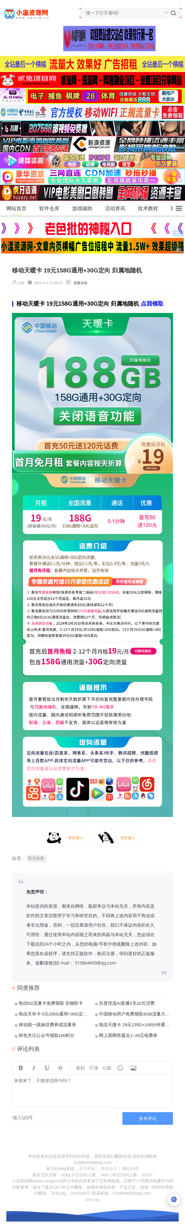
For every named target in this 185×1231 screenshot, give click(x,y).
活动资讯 (118, 208)
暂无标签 (36, 858)
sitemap (92, 1199)
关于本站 (87, 1168)
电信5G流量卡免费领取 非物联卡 (51, 1003)
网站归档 (130, 1168)
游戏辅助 (85, 208)
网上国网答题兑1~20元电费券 (128, 1035)
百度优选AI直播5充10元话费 (127, 1003)
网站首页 (16, 208)
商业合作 (109, 1168)
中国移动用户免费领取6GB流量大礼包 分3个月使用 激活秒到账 (135, 1014)
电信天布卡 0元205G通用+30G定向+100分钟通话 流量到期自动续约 (55, 1014)
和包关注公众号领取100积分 (47, 1035)
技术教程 (150, 208)
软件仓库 (52, 208)
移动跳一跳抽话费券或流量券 (47, 1024)
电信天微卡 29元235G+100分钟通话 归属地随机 (135, 1024)
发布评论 (148, 1118)
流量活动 (80, 283)
